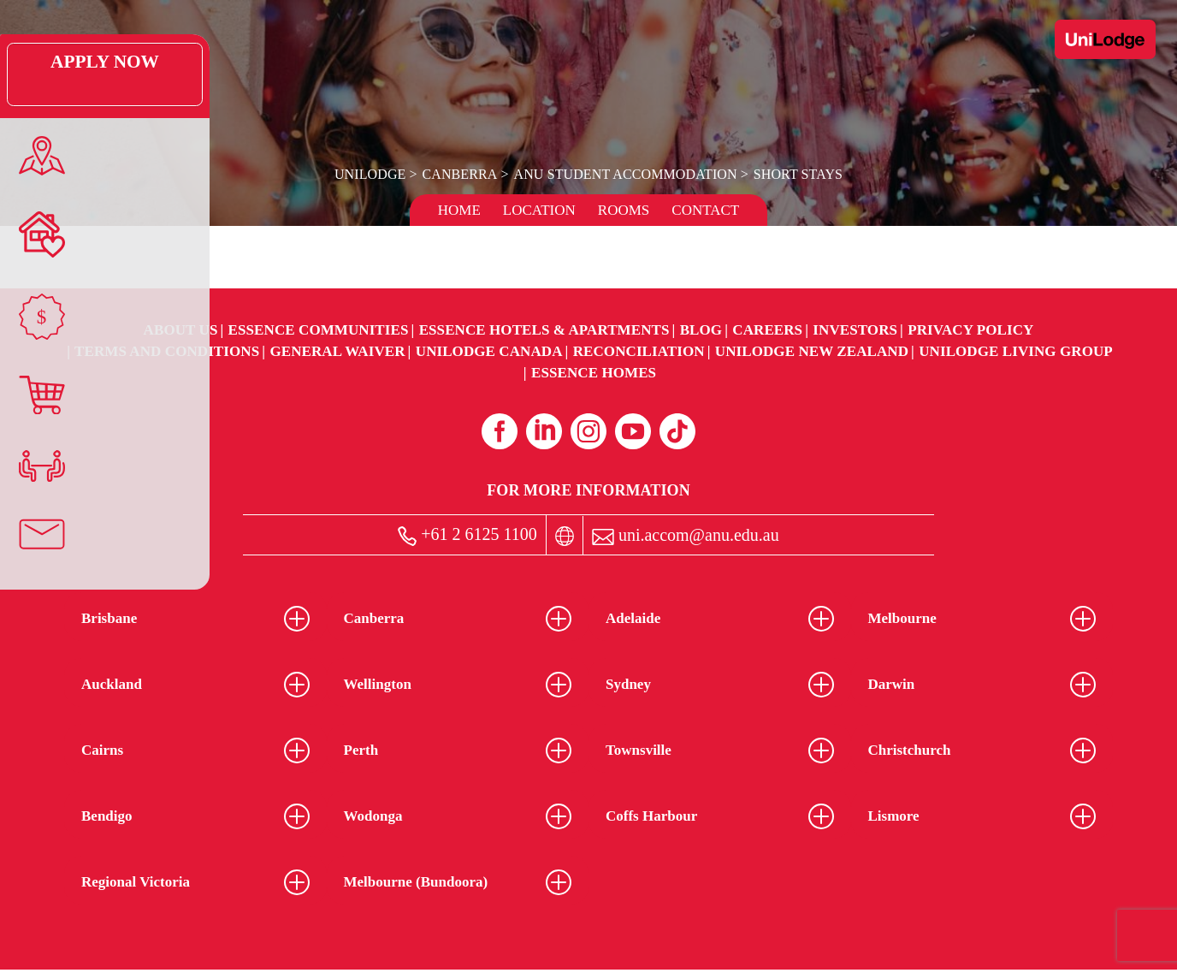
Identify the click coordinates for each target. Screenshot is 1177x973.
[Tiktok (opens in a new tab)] (677, 431)
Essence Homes (593, 373)
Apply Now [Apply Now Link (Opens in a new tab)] (38, 74)
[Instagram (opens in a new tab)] (588, 431)
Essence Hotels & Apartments (544, 330)
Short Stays (796, 174)
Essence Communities (318, 330)
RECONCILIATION (639, 351)
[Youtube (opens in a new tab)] (633, 431)
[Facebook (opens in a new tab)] (500, 431)
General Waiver (337, 351)
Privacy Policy (970, 330)
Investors (855, 330)
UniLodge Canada (489, 351)
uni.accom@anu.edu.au (685, 535)
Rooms (623, 210)
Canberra (461, 174)
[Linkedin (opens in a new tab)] (544, 431)
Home (459, 210)
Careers (767, 330)
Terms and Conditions (166, 351)
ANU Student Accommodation (624, 174)
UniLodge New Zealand (811, 351)
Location (539, 210)
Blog (701, 330)
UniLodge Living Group (1016, 351)
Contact (705, 210)
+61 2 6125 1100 (467, 535)
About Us (181, 330)
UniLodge (372, 174)
